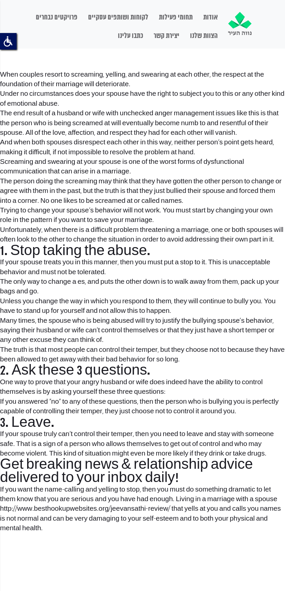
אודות (210, 17)
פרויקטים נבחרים (56, 17)
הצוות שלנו (204, 36)
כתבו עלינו (130, 36)
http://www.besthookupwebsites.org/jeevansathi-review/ (85, 509)
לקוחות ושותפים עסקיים (118, 17)
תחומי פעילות (176, 17)
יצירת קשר (166, 36)
